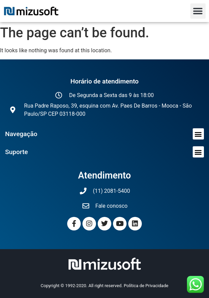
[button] (198, 11)
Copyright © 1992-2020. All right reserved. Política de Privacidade (104, 285)
